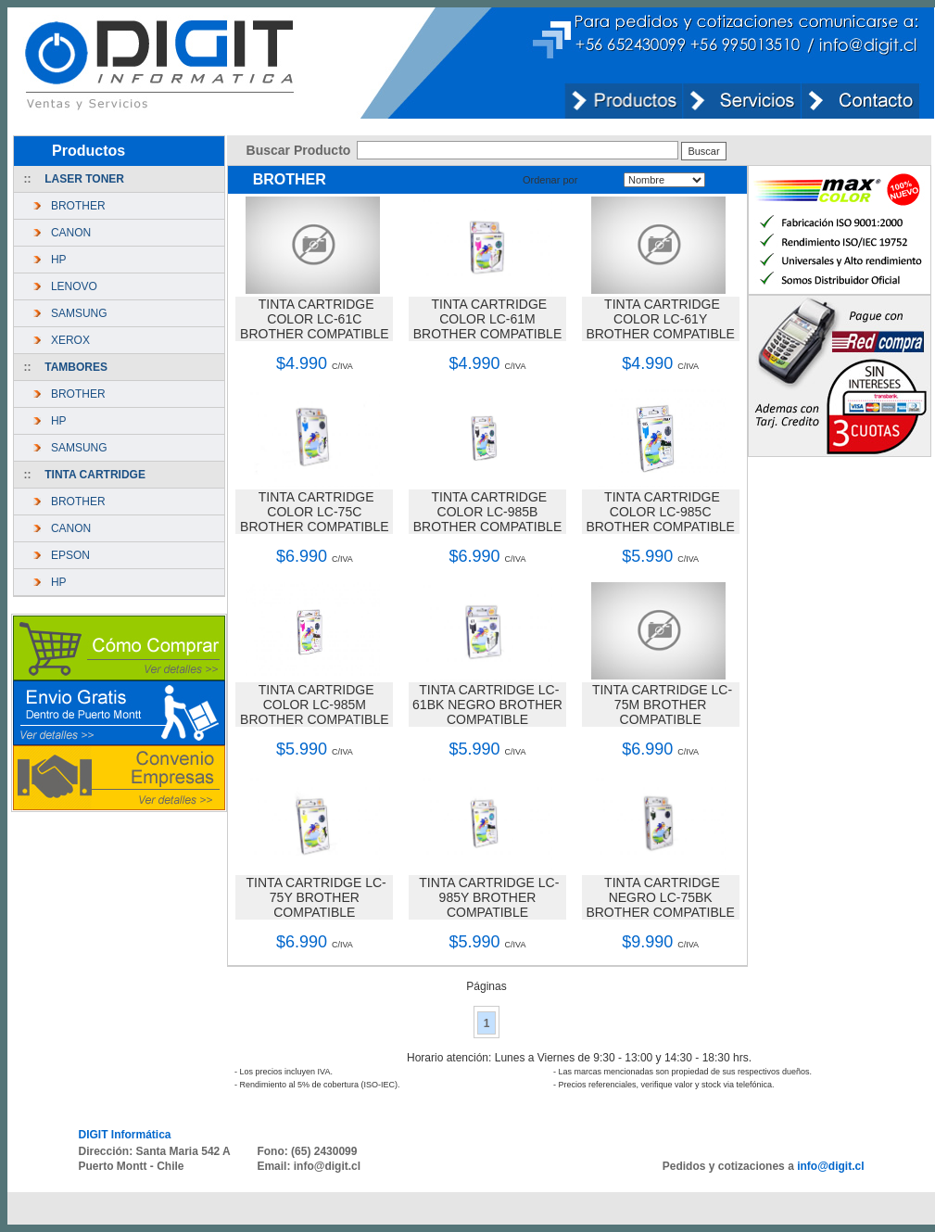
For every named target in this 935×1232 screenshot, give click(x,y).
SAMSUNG (75, 313)
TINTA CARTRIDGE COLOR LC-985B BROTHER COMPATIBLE (487, 511)
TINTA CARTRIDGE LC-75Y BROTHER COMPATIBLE (316, 897)
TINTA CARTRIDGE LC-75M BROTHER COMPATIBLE (662, 704)
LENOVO (70, 286)
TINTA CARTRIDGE (94, 474)
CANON (67, 232)
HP (55, 259)
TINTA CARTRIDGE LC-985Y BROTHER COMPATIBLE (489, 897)
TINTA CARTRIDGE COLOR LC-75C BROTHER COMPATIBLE (314, 511)
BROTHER (74, 205)
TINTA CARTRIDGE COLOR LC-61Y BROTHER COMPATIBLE (660, 319)
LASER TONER (84, 178)
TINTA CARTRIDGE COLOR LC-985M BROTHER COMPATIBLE (314, 704)
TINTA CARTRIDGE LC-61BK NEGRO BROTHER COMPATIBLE (487, 704)
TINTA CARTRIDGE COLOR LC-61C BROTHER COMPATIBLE (314, 319)
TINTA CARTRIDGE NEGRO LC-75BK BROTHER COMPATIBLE (660, 897)
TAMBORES (75, 367)
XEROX (67, 340)
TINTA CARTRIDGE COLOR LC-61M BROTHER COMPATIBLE (487, 319)
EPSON (67, 555)
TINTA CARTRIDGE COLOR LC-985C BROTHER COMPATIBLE (660, 511)
